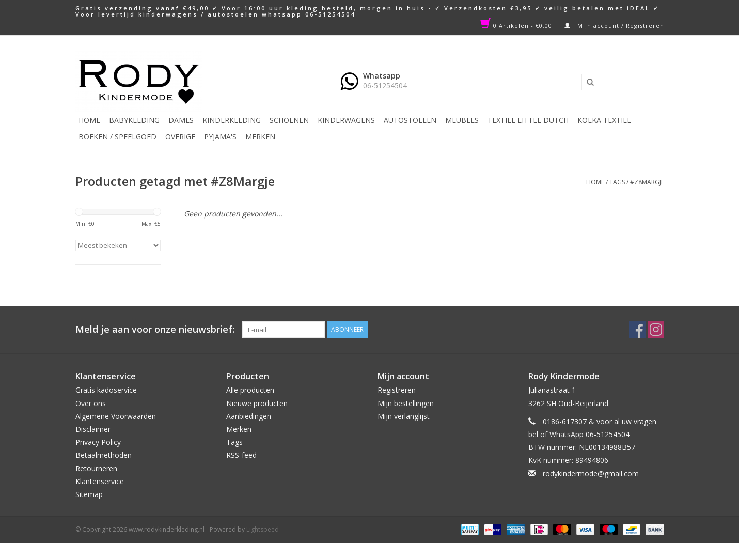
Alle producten (250, 390)
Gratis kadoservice (106, 390)
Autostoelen (410, 120)
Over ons (90, 403)
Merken (260, 137)
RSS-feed (241, 455)
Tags (617, 182)
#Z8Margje (647, 182)
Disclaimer (93, 429)
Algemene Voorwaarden (115, 416)
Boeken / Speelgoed (117, 137)
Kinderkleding (231, 120)
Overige (180, 137)
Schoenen (289, 120)
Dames (181, 120)
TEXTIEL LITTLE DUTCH (528, 120)
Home (89, 120)
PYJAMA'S (220, 137)
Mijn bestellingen (406, 403)
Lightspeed (262, 529)
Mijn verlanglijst (404, 416)
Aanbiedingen (248, 416)
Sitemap (89, 494)
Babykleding (134, 120)
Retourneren (96, 468)
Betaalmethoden (103, 455)
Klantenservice (99, 481)
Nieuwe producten (257, 403)
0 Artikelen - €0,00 (517, 25)
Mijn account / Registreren (614, 25)
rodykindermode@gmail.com (591, 473)
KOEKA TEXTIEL (604, 120)
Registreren (397, 390)
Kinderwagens (346, 120)
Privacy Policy (98, 442)
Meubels (462, 120)
